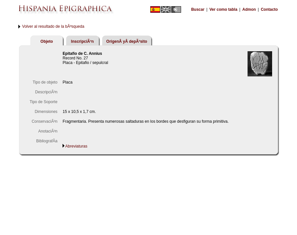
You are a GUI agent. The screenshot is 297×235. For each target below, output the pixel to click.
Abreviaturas (76, 146)
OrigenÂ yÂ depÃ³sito (126, 41)
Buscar (198, 9)
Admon (249, 9)
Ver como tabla (223, 9)
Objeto (47, 41)
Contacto (269, 9)
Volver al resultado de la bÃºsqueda (53, 26)
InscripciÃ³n (82, 41)
